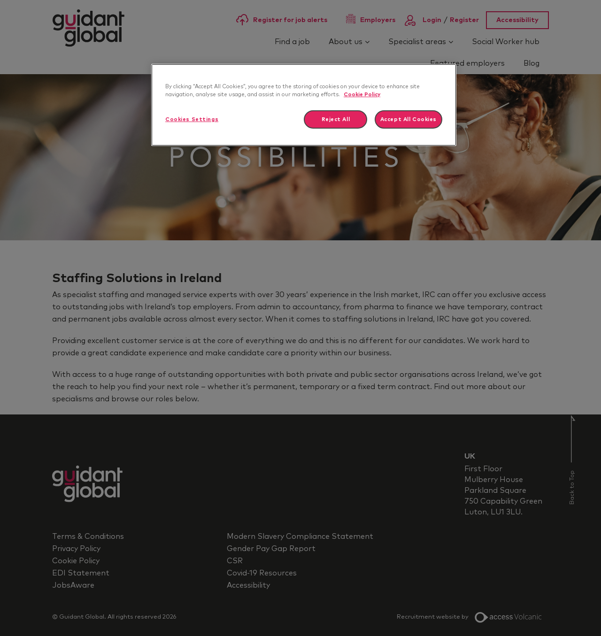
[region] (303, 105)
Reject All (336, 119)
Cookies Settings (191, 119)
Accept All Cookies (408, 119)
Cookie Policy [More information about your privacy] (362, 94)
